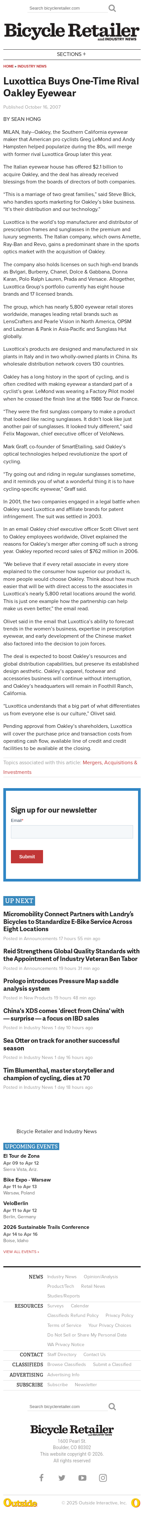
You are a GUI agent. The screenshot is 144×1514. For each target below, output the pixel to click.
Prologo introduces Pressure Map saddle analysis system (61, 984)
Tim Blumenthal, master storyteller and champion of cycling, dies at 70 (58, 1074)
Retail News (93, 1286)
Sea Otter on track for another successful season (61, 1044)
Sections (72, 54)
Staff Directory (61, 1354)
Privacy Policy (119, 1315)
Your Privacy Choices (109, 1325)
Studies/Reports (63, 1296)
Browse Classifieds (66, 1364)
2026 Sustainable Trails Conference (46, 1227)
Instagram (103, 1478)
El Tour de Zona (21, 1156)
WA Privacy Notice (65, 1344)
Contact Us (94, 1354)
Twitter (62, 1478)
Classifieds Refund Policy (73, 1315)
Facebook (41, 1478)
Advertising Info (63, 1375)
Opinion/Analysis (101, 1277)
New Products (38, 998)
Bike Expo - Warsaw (27, 1180)
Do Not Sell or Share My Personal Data (86, 1335)
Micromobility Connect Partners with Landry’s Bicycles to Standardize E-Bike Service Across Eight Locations (68, 921)
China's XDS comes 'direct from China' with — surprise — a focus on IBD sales (63, 1014)
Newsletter (86, 1385)
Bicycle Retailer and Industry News (57, 1131)
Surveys (55, 1306)
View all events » (21, 1251)
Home (8, 66)
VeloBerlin (15, 1203)
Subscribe (57, 1385)
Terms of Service (64, 1325)
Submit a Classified (112, 1364)
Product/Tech (60, 1286)
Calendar (80, 1306)
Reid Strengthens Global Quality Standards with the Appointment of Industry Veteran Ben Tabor (71, 954)
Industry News (32, 66)
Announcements (41, 938)
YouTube (82, 1478)
